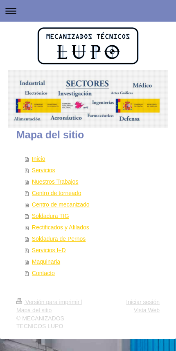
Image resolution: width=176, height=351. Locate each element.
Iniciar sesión (143, 302)
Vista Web (147, 310)
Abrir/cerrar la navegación (88, 11)
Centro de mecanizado (61, 204)
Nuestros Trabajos (55, 181)
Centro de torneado (56, 193)
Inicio (38, 159)
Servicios (43, 170)
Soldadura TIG (50, 216)
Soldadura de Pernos (59, 238)
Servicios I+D (49, 250)
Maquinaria (46, 261)
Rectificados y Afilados (60, 227)
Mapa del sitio (34, 310)
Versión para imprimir (48, 302)
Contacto (43, 273)
